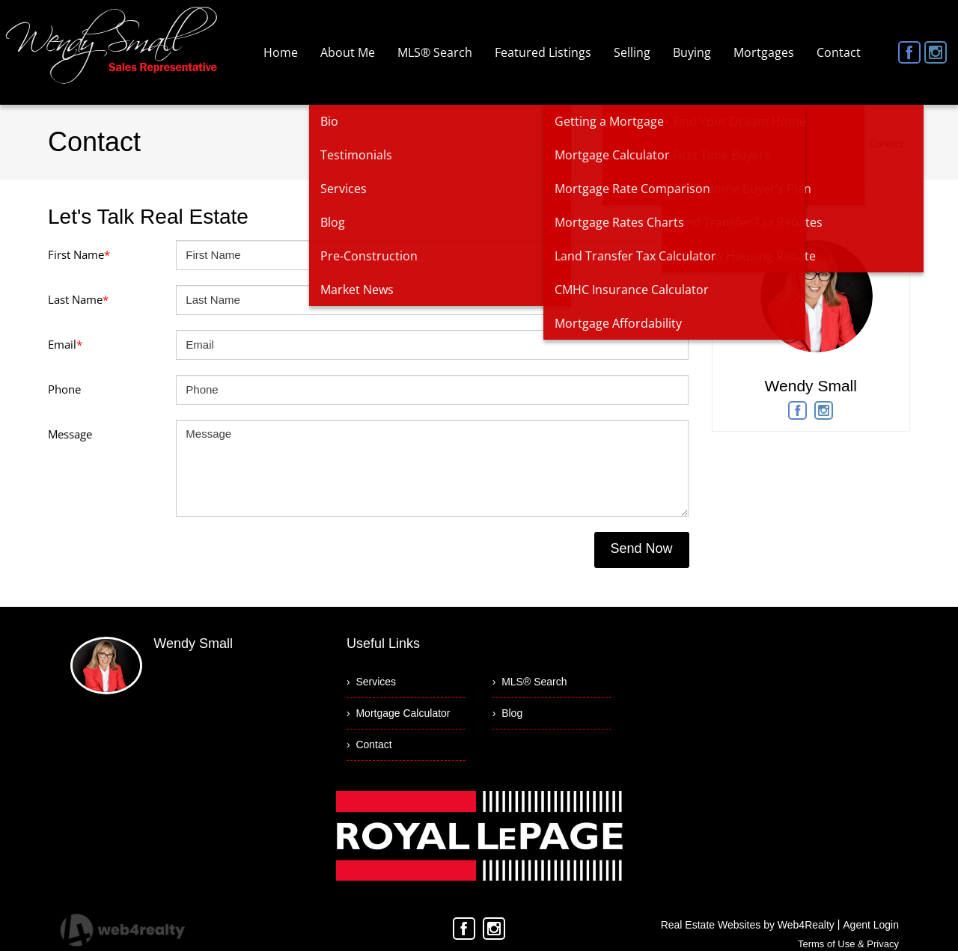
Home (842, 144)
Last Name (78, 299)
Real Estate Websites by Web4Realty (748, 925)
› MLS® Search (529, 682)
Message (70, 433)
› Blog (507, 713)
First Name (79, 254)
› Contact (369, 744)
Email (65, 344)
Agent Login (871, 925)
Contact (886, 144)
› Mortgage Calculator (399, 713)
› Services (371, 682)
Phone (64, 389)
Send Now (641, 548)
